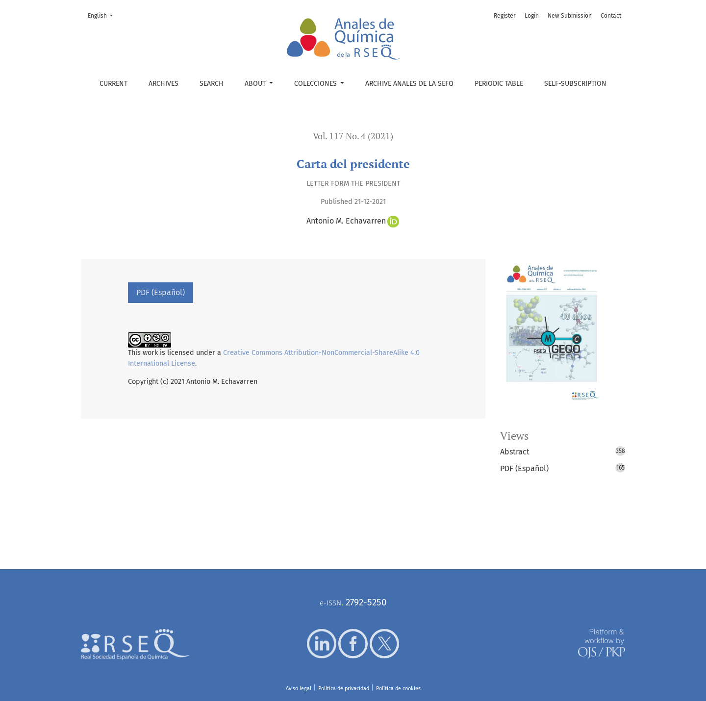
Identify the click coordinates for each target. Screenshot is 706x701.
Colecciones (316, 83)
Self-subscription (575, 83)
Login (532, 15)
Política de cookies (398, 688)
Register (505, 15)
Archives (163, 83)
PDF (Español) (160, 292)
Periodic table (499, 83)
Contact (611, 15)
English (103, 15)
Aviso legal (298, 688)
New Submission (570, 15)
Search (212, 83)
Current (113, 83)
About (256, 83)
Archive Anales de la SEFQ (409, 83)
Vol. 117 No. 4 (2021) (353, 136)
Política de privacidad (343, 688)
